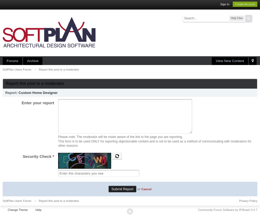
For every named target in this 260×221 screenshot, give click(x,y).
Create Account (245, 4)
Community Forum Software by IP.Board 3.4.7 (227, 216)
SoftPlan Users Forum (17, 207)
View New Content (230, 61)
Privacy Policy (248, 207)
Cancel (146, 195)
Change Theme (18, 216)
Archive (32, 61)
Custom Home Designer (38, 93)
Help (39, 216)
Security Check (38, 163)
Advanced (255, 18)
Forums (12, 61)
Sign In (224, 4)
